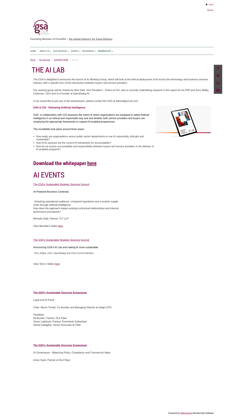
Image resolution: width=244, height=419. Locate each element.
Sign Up (210, 10)
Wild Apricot (186, 413)
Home (32, 59)
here (92, 163)
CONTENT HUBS (61, 59)
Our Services (44, 59)
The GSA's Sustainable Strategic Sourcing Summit (61, 184)
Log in (211, 4)
